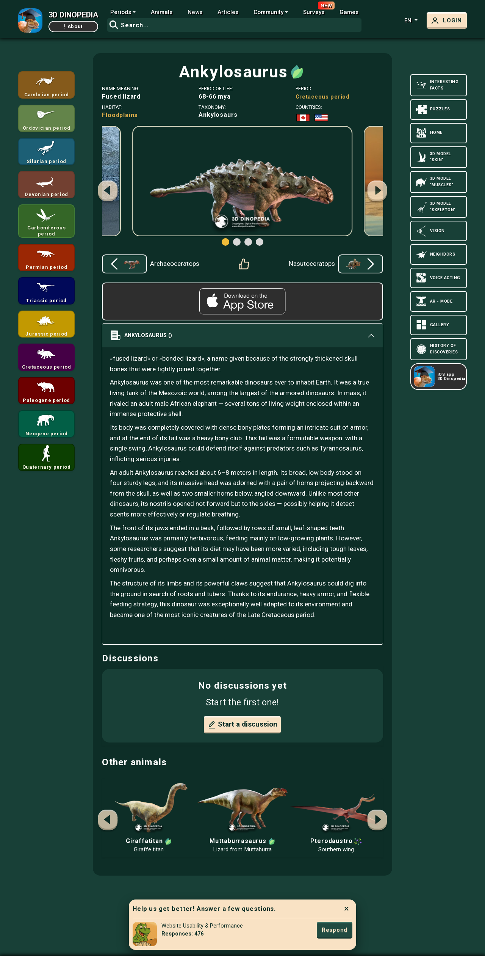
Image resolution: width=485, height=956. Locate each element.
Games (349, 12)
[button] (377, 192)
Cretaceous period (323, 97)
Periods (120, 12)
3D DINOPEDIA (73, 14)
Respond (334, 929)
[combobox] (234, 25)
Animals (161, 12)
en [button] (408, 20)
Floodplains (120, 115)
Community (268, 12)
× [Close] (346, 908)
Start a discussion (242, 724)
